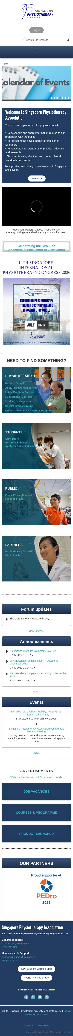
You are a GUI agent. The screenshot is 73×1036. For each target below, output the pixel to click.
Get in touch (12, 555)
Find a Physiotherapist (18, 495)
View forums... (36, 630)
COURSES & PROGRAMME (36, 812)
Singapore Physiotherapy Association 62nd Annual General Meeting (36, 730)
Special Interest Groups (19, 406)
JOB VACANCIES (36, 791)
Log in (36, 29)
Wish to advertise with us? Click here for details (36, 777)
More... (36, 691)
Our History (12, 438)
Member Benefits (15, 383)
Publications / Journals (18, 396)
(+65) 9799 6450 (9, 947)
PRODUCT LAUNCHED (36, 834)
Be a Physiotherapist (17, 442)
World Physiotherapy (36, 977)
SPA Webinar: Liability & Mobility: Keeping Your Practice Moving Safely (36, 713)
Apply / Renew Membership (21, 387)
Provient (46, 1026)
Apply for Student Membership (23, 446)
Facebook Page (14, 498)
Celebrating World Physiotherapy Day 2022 (33, 651)
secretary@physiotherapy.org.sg (17, 943)
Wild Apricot (44, 1032)
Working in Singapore (18, 401)
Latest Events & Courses (19, 392)
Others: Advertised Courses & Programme (30, 410)
